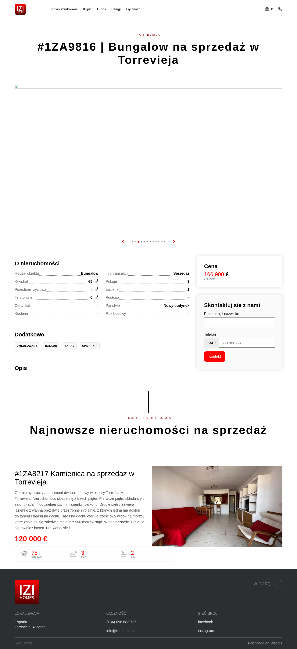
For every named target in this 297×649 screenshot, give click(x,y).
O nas (101, 9)
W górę (268, 584)
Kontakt (215, 356)
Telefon (210, 334)
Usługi (116, 9)
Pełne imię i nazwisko (221, 314)
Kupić (87, 9)
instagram (206, 631)
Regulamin (23, 643)
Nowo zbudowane (64, 9)
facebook (205, 622)
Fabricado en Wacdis (265, 643)
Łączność (133, 9)
